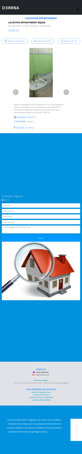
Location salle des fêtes (41, 400)
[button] (16, 92)
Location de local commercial (41, 397)
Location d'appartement (41, 392)
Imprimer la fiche (42, 41)
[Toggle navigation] (77, 7)
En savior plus (54, 431)
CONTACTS (41, 369)
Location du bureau (41, 395)
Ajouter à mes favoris (15, 41)
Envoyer (41, 238)
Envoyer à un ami (69, 41)
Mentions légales (41, 380)
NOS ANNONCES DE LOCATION (41, 389)
